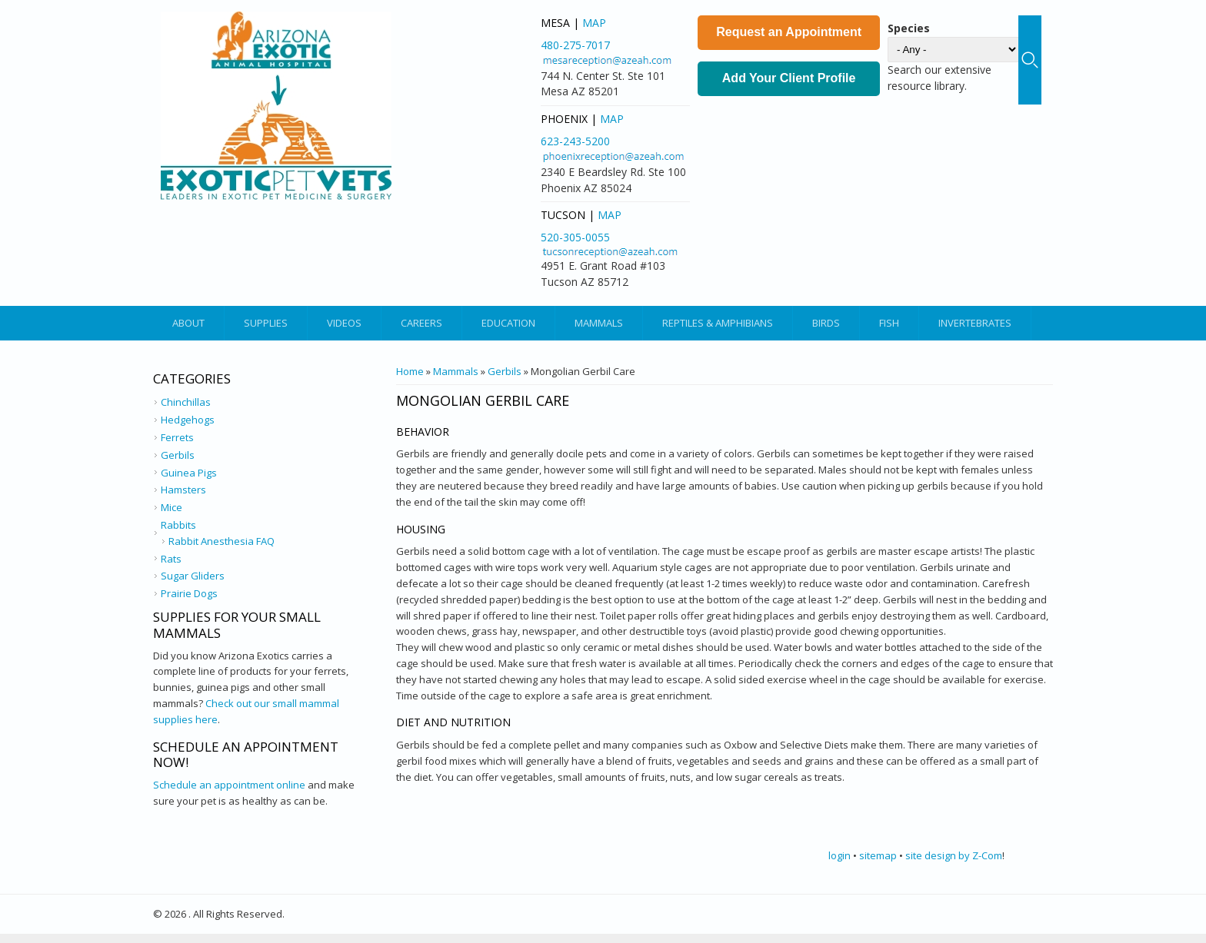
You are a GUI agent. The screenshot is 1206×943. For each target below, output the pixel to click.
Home (410, 371)
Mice (171, 507)
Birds (826, 323)
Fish (889, 323)
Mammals (599, 323)
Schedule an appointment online (229, 785)
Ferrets (177, 437)
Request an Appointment (788, 31)
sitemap (878, 855)
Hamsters (183, 489)
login (839, 855)
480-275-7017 (575, 45)
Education (508, 323)
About (188, 323)
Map (594, 22)
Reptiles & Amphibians (717, 323)
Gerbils (504, 371)
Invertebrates (974, 323)
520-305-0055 (575, 237)
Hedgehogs (188, 420)
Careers (421, 323)
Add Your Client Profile (789, 78)
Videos (344, 323)
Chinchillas (186, 402)
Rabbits (178, 525)
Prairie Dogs (189, 593)
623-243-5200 (575, 141)
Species (909, 28)
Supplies (266, 323)
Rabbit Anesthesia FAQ (221, 541)
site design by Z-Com (953, 855)
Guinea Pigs (189, 473)
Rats (171, 559)
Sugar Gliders (193, 576)
